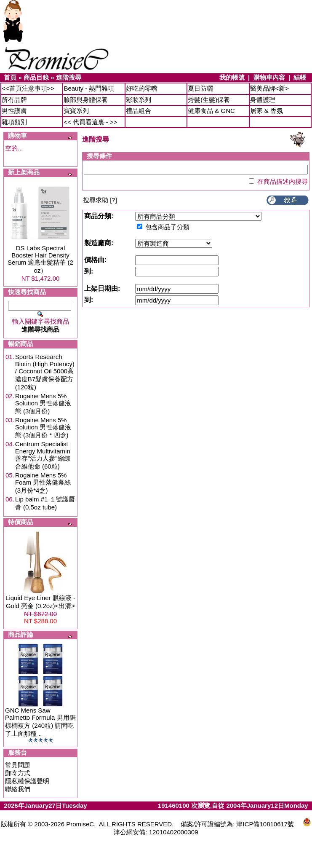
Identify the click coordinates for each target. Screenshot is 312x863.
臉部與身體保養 (86, 99)
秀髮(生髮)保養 (209, 99)
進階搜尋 (68, 77)
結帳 (299, 77)
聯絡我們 (17, 789)
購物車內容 (269, 77)
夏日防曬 (200, 88)
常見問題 (17, 765)
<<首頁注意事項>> (28, 88)
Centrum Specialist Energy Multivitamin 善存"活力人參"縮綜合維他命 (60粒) (42, 455)
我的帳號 (232, 77)
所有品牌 (14, 99)
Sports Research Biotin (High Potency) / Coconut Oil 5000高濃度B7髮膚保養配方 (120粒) (45, 372)
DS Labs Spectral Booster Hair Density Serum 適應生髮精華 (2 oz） (40, 259)
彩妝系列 (138, 99)
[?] (100, 200)
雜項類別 (14, 122)
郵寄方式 (17, 773)
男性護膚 (14, 110)
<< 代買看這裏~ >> (90, 122)
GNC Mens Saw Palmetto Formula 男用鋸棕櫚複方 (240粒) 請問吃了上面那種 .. (40, 722)
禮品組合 (138, 110)
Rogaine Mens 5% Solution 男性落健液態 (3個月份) (43, 403)
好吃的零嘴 (141, 88)
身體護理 (262, 99)
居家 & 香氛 (266, 110)
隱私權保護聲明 (27, 781)
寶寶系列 (76, 110)
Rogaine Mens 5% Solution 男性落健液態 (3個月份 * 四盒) (43, 427)
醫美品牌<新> (269, 88)
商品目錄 (36, 77)
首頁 (10, 77)
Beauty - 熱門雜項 (89, 88)
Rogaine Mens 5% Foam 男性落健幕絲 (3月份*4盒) (43, 483)
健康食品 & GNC (211, 110)
